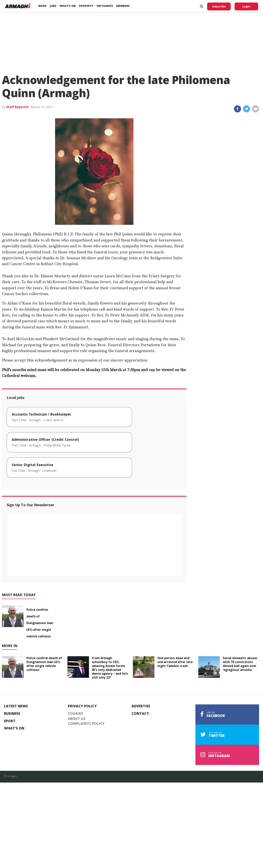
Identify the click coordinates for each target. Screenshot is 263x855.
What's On (14, 728)
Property (86, 6)
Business (12, 713)
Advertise (141, 706)
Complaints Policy (86, 723)
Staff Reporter (17, 107)
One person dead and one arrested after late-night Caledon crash (175, 662)
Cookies (75, 713)
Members (123, 6)
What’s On (68, 6)
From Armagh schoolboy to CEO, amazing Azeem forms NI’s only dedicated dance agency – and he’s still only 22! (110, 667)
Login (246, 6)
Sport (9, 721)
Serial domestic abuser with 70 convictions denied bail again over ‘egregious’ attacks (240, 664)
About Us (76, 718)
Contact (140, 713)
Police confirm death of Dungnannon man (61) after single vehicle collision (39, 623)
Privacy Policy (82, 706)
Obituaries (104, 6)
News (42, 6)
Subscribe (219, 6)
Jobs (53, 6)
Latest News (16, 706)
